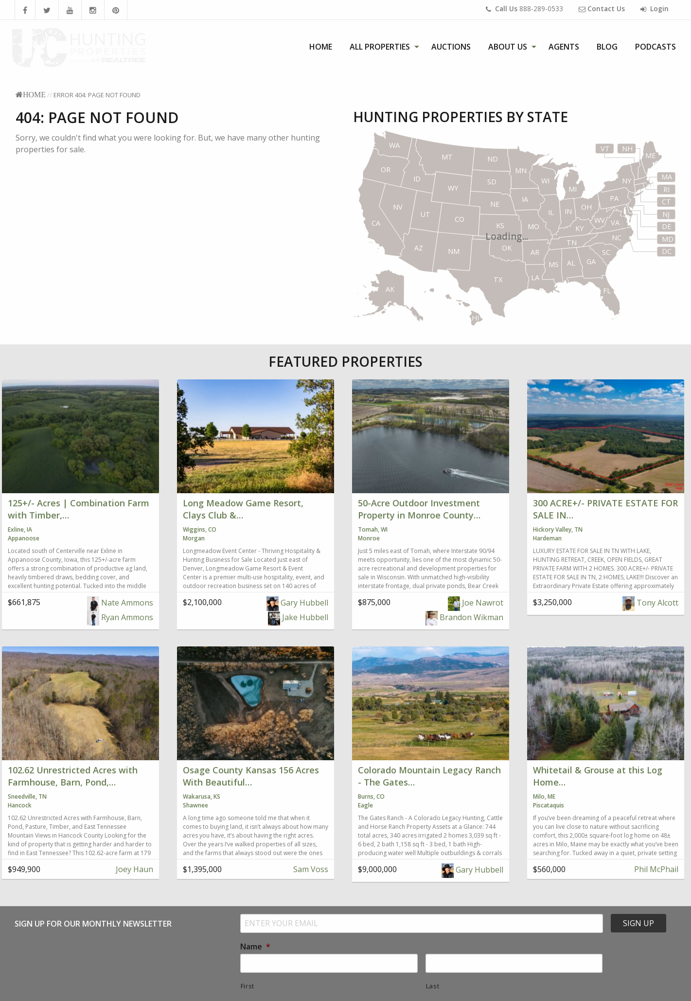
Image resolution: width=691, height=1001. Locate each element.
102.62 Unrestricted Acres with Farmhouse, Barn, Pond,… (73, 776)
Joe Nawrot (475, 602)
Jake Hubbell (298, 617)
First (247, 986)
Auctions (451, 46)
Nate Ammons (120, 602)
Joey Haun (133, 869)
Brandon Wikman (464, 617)
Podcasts (655, 46)
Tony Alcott (650, 602)
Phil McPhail (655, 869)
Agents (564, 46)
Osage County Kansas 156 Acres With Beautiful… (251, 776)
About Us (507, 46)
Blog (607, 46)
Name (255, 947)
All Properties (380, 46)
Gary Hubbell (297, 602)
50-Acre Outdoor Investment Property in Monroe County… (419, 509)
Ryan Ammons (120, 617)
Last (433, 986)
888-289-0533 (524, 8)
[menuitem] (320, 46)
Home (320, 46)
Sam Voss (309, 869)
